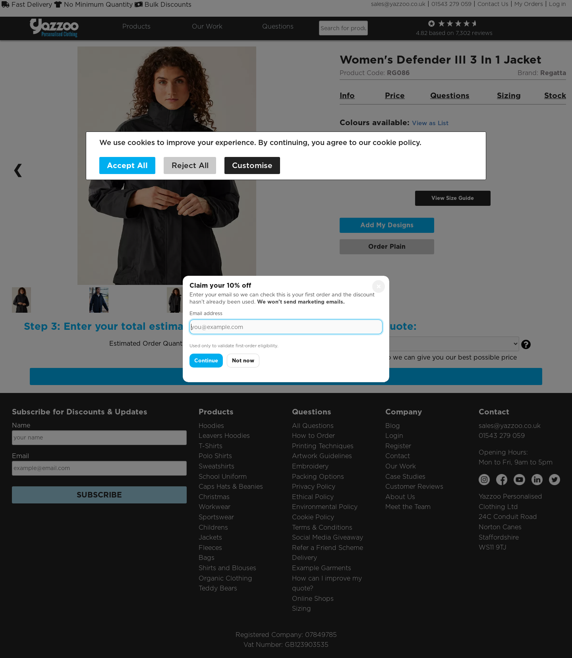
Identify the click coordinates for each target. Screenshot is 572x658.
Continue (206, 361)
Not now (243, 361)
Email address (205, 313)
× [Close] (378, 286)
